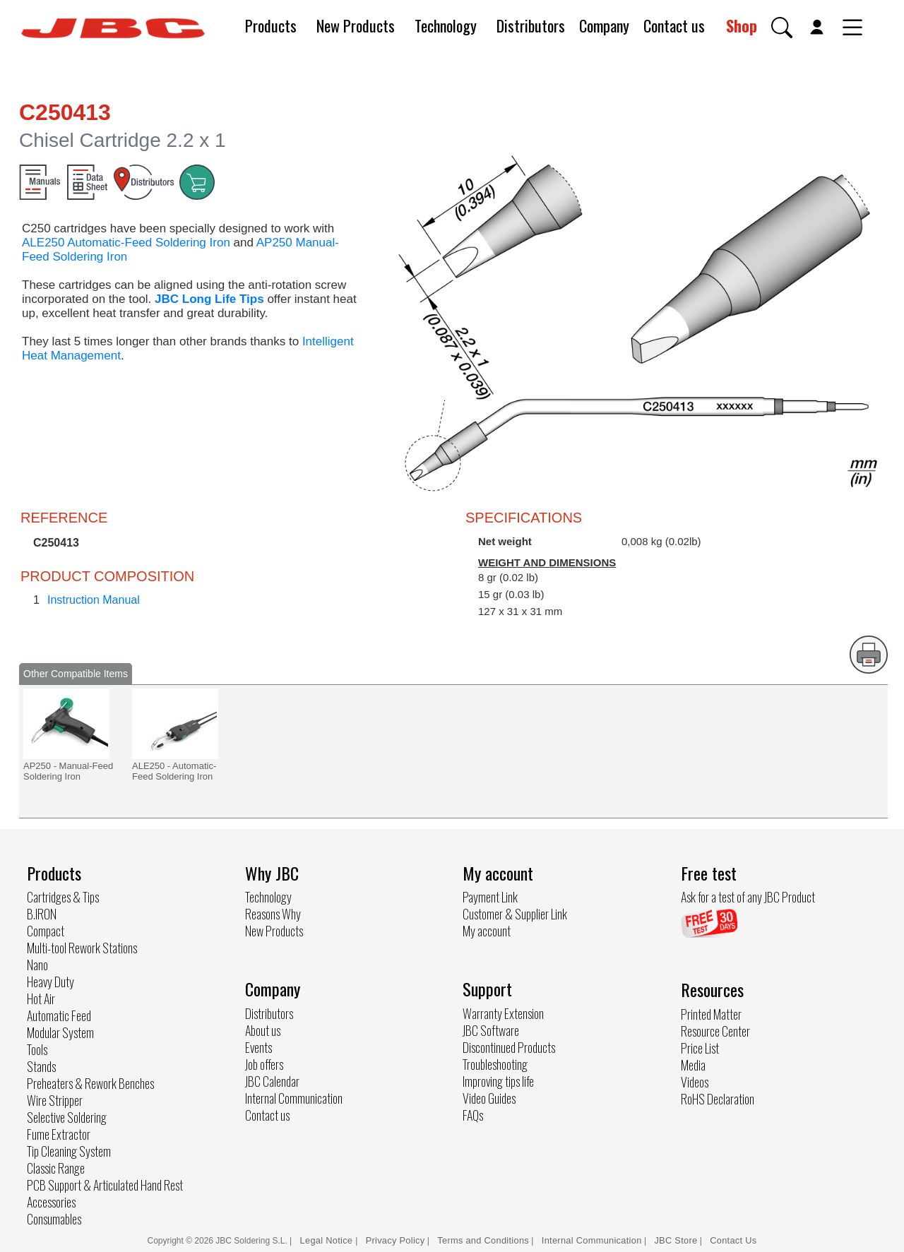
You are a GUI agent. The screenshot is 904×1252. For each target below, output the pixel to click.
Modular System (60, 1032)
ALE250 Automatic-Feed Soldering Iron (126, 242)
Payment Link (490, 897)
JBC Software (491, 1030)
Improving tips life (498, 1081)
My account (487, 931)
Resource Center (715, 1031)
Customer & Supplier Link (515, 914)
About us (262, 1030)
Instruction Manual (93, 600)
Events (258, 1047)
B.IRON (41, 914)
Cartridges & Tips (63, 897)
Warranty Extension (503, 1013)
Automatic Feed (59, 1015)
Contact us (674, 25)
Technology (446, 25)
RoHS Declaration (717, 1099)
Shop (741, 25)
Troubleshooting (495, 1064)
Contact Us (733, 1240)
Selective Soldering (67, 1117)
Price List (700, 1048)
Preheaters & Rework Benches (90, 1083)
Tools (37, 1049)
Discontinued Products (509, 1047)
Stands (41, 1066)
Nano (37, 964)
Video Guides (489, 1098)
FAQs (473, 1115)
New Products (355, 25)
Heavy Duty (50, 981)
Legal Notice (328, 1240)
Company (604, 25)
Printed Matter (711, 1014)
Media (693, 1065)
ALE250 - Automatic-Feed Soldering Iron (174, 771)
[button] (781, 27)
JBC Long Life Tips (209, 299)
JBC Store (675, 1240)
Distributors (530, 25)
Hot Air (41, 998)
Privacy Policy (395, 1240)
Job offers (264, 1064)
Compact (45, 931)
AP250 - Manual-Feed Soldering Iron (68, 771)
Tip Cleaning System (69, 1151)
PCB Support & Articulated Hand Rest (105, 1185)
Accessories (51, 1202)
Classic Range (56, 1168)
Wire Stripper (55, 1100)
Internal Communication (294, 1098)
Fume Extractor (58, 1134)
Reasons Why (273, 914)
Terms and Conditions (483, 1240)
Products (271, 25)
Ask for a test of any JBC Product (748, 897)
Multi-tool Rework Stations (82, 947)
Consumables (54, 1219)
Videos (694, 1082)
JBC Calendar (272, 1081)
